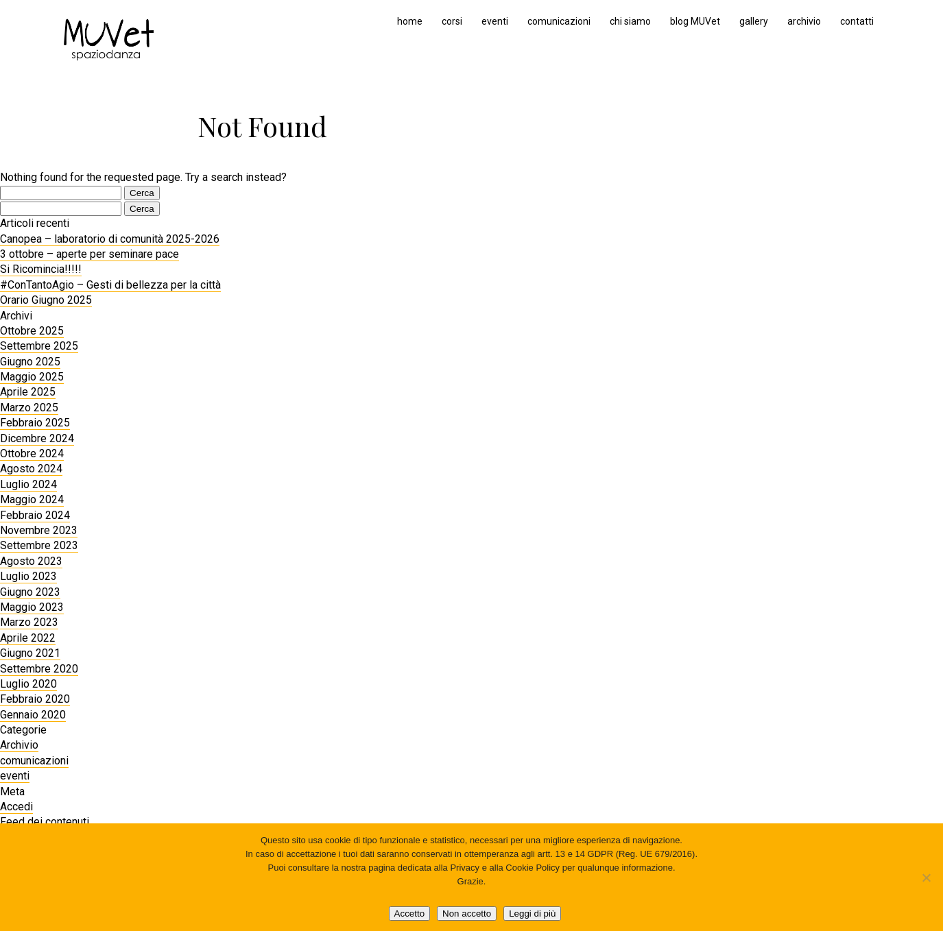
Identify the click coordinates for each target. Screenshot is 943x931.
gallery (753, 21)
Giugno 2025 (30, 361)
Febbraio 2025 (35, 422)
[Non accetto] (926, 877)
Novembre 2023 (38, 530)
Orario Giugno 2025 (46, 299)
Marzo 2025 (29, 407)
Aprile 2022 (28, 637)
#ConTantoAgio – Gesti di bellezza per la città (110, 284)
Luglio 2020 (28, 683)
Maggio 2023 (32, 607)
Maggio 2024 (32, 499)
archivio (804, 21)
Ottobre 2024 (32, 453)
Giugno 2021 (30, 653)
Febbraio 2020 (35, 698)
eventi (494, 21)
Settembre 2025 (39, 345)
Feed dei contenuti (44, 821)
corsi (452, 21)
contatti (857, 21)
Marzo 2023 (29, 622)
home (409, 21)
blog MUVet (695, 21)
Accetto (409, 913)
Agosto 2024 (31, 468)
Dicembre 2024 (37, 438)
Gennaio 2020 (33, 714)
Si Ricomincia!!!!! (41, 269)
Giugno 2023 (30, 591)
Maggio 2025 (32, 376)
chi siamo (630, 21)
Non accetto (466, 913)
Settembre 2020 (39, 668)
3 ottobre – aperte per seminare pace (89, 254)
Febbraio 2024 (35, 515)
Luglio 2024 (28, 484)
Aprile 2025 (28, 391)
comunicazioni (558, 21)
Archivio (19, 744)
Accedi (16, 806)
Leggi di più (532, 913)
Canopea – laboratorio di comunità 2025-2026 (109, 238)
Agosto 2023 (31, 561)
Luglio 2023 (28, 576)
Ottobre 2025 (32, 330)
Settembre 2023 (39, 545)
